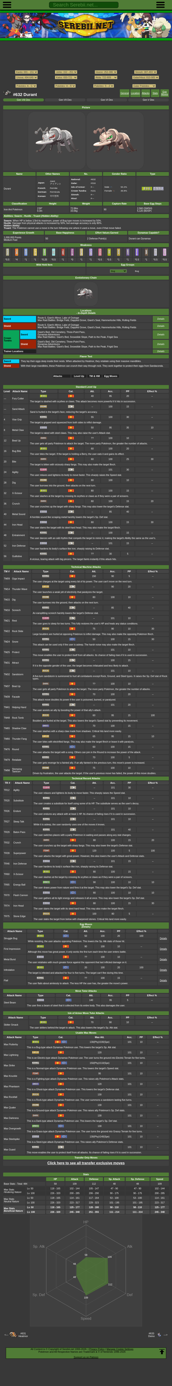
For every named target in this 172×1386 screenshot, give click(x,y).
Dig (14, 482)
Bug (137, 271)
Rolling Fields (129, 320)
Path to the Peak (97, 337)
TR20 (7, 800)
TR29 (7, 832)
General (124, 93)
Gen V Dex (148, 100)
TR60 (7, 874)
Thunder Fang (19, 739)
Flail (6, 980)
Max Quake (10, 1107)
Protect (15, 652)
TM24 (7, 642)
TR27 (7, 821)
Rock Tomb (18, 718)
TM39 (7, 697)
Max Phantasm (11, 1086)
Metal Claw (18, 430)
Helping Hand (19, 707)
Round (15, 749)
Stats (155, 93)
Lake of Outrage (70, 318)
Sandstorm (17, 674)
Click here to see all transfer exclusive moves (86, 1163)
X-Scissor (17, 493)
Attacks (145, 93)
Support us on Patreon (86, 1357)
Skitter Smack (11, 1025)
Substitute (18, 800)
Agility (15, 472)
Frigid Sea (112, 337)
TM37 (7, 686)
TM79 (7, 760)
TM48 (7, 718)
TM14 (7, 589)
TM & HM (94, 376)
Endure (17, 811)
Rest (14, 621)
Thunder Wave (19, 589)
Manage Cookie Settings (120, 1349)
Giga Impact (18, 578)
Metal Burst (10, 959)
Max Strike (9, 1065)
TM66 (7, 739)
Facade (16, 697)
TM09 (7, 578)
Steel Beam (10, 1002)
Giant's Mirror (54, 318)
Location (135, 93)
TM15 (7, 599)
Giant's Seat (93, 320)
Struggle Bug (10, 938)
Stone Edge (19, 916)
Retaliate (16, 760)
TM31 (7, 663)
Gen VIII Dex (23, 100)
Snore (15, 642)
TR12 (7, 790)
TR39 (7, 853)
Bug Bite (16, 451)
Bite (14, 461)
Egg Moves (164, 93)
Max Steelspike (12, 1139)
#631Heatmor (23, 1334)
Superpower (19, 853)
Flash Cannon (20, 895)
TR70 (7, 895)
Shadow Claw (19, 728)
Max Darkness (11, 1118)
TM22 (7, 631)
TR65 (7, 885)
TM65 (7, 728)
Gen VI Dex (107, 100)
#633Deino (151, 1334)
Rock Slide (17, 631)
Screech (16, 610)
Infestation (9, 970)
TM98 (7, 770)
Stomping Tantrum (17, 770)
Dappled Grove (78, 320)
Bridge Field (63, 320)
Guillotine (17, 556)
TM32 (7, 674)
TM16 (7, 610)
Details (160, 319)
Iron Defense (19, 546)
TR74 (7, 906)
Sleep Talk (18, 821)
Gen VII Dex (65, 100)
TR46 (7, 863)
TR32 (7, 842)
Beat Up (16, 440)
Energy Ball (19, 885)
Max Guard (9, 1149)
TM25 (7, 652)
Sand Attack (18, 409)
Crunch (16, 503)
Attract (15, 663)
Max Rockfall (10, 1097)
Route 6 (42, 318)
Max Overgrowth (12, 1128)
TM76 (7, 749)
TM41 (7, 707)
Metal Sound (18, 514)
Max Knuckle (10, 1076)
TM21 (7, 621)
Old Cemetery (58, 332)
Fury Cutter (18, 398)
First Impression (12, 949)
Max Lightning (11, 1055)
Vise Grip (17, 419)
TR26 (7, 811)
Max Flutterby (11, 1044)
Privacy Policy (96, 1349)
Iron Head (17, 525)
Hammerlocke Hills (111, 320)
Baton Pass (19, 832)
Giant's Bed (44, 332)
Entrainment (18, 535)
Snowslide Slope (78, 337)
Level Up (79, 376)
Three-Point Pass (76, 332)
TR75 (7, 916)
